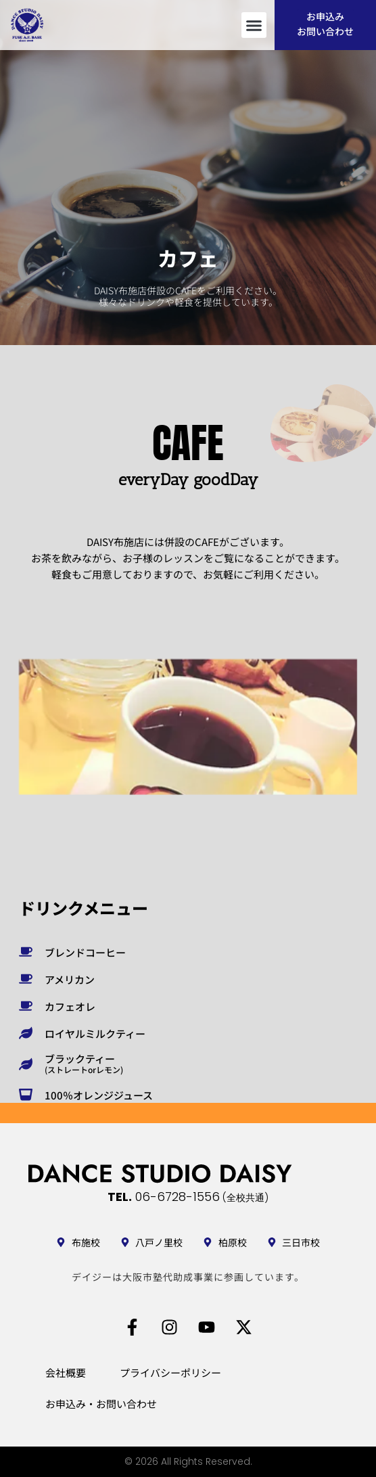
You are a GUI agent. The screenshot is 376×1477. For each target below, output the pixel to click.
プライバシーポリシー (170, 1372)
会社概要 (65, 1372)
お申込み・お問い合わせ (101, 1403)
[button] (254, 25)
